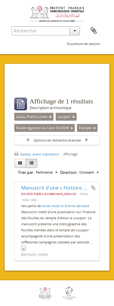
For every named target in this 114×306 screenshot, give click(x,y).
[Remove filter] (50, 117)
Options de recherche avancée (57, 140)
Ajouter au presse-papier (93, 188)
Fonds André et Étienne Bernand (65, 206)
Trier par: (26, 172)
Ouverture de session (83, 43)
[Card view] (20, 163)
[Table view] (31, 163)
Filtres (27, 85)
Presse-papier (93, 30)
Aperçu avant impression (36, 154)
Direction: (69, 172)
